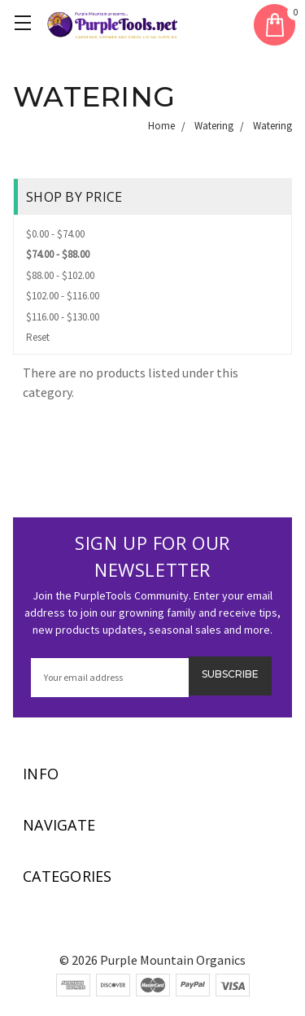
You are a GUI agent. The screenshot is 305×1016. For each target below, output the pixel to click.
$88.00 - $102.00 (60, 275)
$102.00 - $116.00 (62, 296)
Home (161, 126)
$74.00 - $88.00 (57, 254)
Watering (213, 126)
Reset (38, 337)
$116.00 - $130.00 (62, 317)
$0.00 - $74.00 (55, 234)
